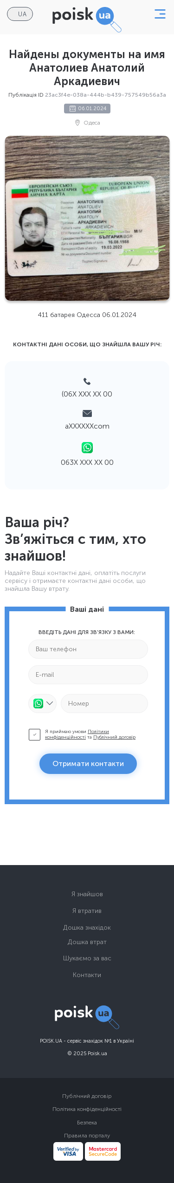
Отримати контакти (88, 763)
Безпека (87, 1122)
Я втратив (87, 911)
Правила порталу (87, 1135)
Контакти (87, 975)
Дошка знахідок (87, 928)
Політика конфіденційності (87, 1109)
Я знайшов (87, 894)
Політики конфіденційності (77, 734)
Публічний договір (114, 737)
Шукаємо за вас (87, 958)
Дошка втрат (87, 942)
